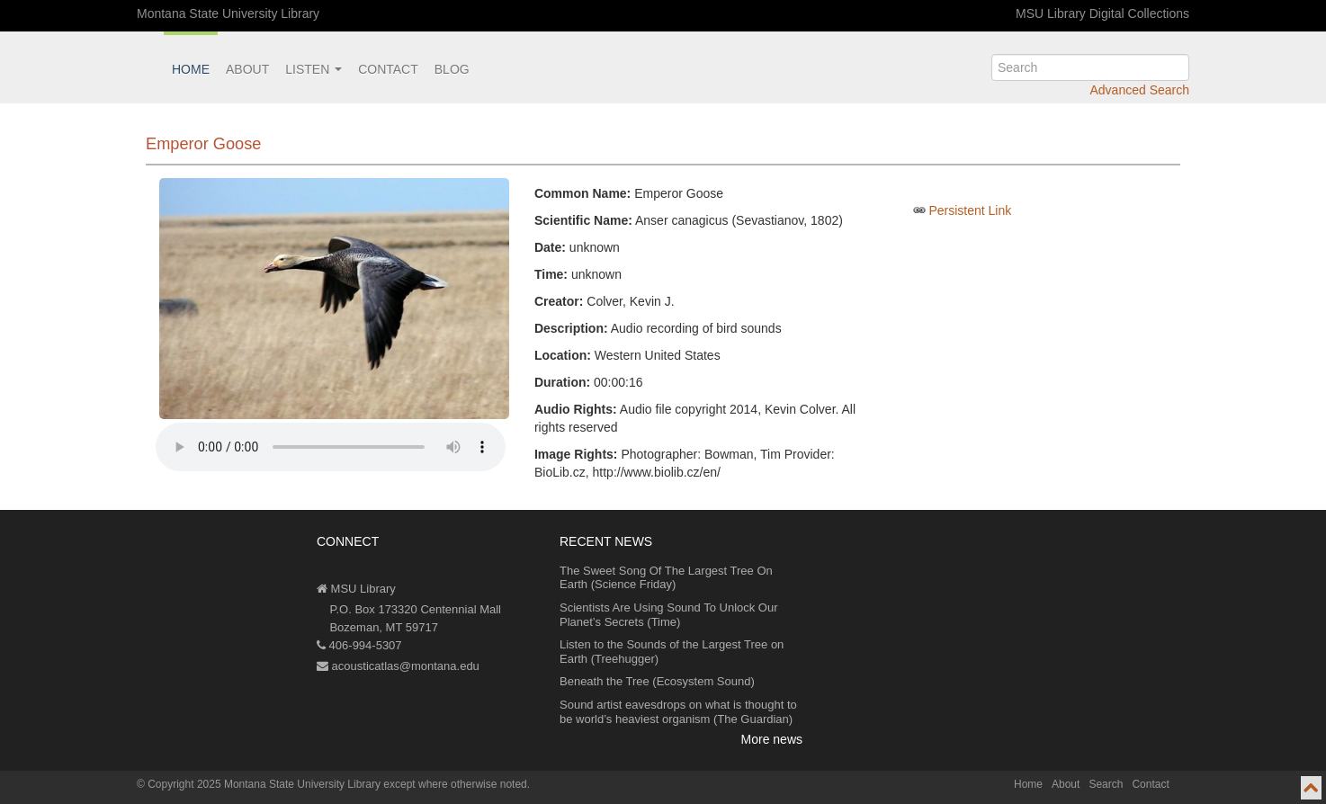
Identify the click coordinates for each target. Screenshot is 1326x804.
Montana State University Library (228, 13)
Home (191, 69)
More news (771, 739)
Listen (313, 69)
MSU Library (356, 588)
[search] (1090, 67)
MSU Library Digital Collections (1102, 13)
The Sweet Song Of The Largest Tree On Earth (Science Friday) (666, 578)
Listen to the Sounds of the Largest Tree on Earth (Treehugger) (672, 652)
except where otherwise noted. (456, 784)
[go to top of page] (1311, 788)
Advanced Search (1139, 90)
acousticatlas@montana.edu (398, 666)
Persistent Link (969, 210)
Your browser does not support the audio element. (331, 447)
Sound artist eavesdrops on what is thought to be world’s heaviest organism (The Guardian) (678, 712)
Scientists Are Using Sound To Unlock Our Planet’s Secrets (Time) (669, 615)
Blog (452, 69)
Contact (388, 69)
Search (1106, 784)
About (247, 69)
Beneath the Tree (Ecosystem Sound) (657, 681)
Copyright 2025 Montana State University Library (264, 784)
